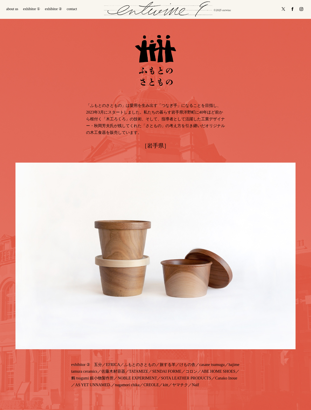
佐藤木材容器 (113, 371)
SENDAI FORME (166, 371)
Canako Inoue (226, 378)
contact (72, 9)
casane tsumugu (212, 364)
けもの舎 (187, 364)
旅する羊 (168, 364)
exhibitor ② (53, 9)
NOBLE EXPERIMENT (137, 378)
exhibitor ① (31, 9)
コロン (191, 371)
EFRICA (113, 364)
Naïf (195, 385)
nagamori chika (127, 385)
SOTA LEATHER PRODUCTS (186, 378)
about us (12, 9)
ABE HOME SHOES (218, 371)
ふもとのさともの (140, 364)
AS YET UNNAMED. (93, 385)
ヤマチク (180, 385)
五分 (98, 364)
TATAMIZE (138, 371)
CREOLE (151, 385)
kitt (165, 385)
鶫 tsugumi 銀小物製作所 (92, 378)
